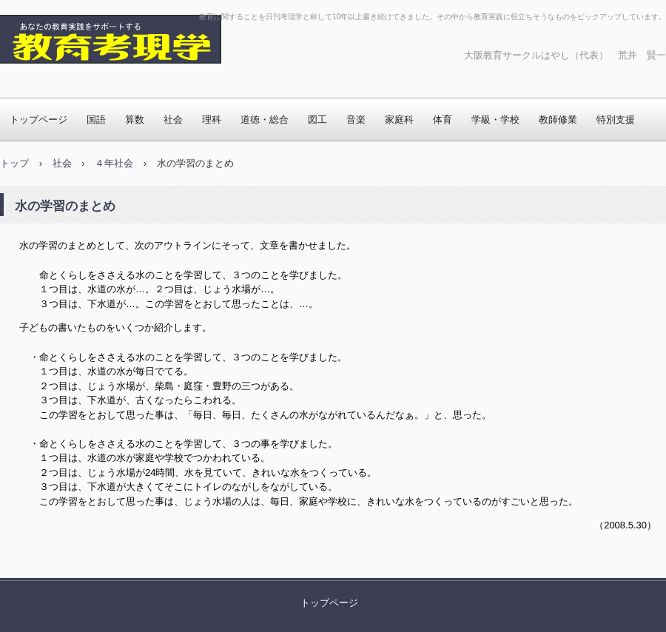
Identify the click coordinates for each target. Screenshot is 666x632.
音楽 (356, 119)
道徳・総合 (264, 119)
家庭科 (399, 119)
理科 (211, 119)
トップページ (38, 119)
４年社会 (114, 163)
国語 (96, 119)
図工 (317, 119)
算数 (134, 119)
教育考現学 (48, 78)
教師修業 (558, 119)
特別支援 (615, 119)
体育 (442, 119)
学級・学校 (495, 119)
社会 (173, 119)
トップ (14, 163)
